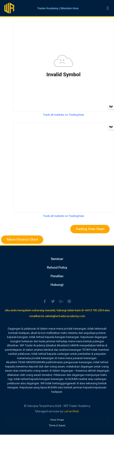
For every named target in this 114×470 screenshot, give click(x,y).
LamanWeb (71, 411)
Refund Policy (57, 267)
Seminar (57, 258)
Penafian (57, 276)
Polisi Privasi (57, 420)
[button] (108, 8)
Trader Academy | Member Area (58, 8)
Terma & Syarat (57, 425)
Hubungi (57, 284)
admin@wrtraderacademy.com (65, 316)
